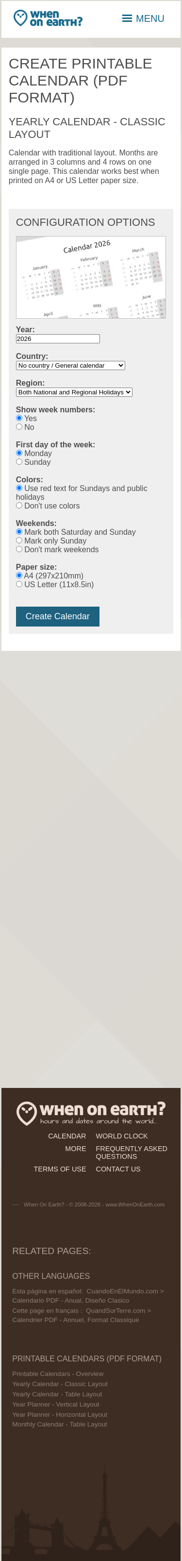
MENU (143, 18)
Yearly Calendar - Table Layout (57, 1394)
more (75, 1149)
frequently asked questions (131, 1152)
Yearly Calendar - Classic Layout (60, 1384)
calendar (67, 1136)
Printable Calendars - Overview (57, 1373)
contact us (118, 1169)
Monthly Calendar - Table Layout (59, 1424)
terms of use (60, 1169)
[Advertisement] (91, 752)
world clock (122, 1136)
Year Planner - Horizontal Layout (59, 1414)
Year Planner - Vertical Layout (55, 1404)
